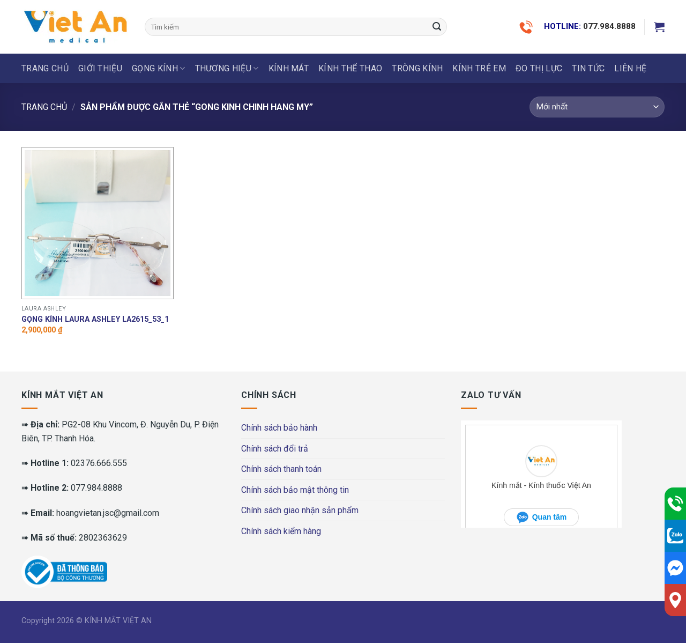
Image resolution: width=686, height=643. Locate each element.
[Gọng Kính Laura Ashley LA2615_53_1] (98, 223)
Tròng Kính (417, 68)
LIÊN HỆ (630, 68)
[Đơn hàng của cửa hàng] (597, 107)
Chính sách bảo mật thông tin (295, 490)
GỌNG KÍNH (158, 68)
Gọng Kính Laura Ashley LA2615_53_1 (95, 319)
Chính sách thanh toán (281, 469)
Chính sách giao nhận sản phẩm (300, 510)
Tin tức (588, 68)
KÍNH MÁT (289, 68)
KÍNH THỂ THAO (350, 68)
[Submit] (437, 27)
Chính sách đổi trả (274, 449)
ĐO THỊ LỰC (539, 68)
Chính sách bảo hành (279, 428)
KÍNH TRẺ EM (479, 68)
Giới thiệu (100, 68)
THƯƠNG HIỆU (227, 68)
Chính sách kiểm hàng (281, 531)
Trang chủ (45, 68)
